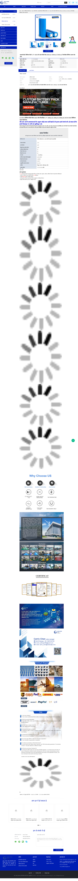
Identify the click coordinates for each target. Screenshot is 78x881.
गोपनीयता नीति (38, 873)
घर (4, 6)
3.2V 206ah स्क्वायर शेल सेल (44, 794)
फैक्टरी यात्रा (3, 30)
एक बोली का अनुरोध (4, 43)
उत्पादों (14, 6)
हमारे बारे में (24, 6)
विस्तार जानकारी (22, 70)
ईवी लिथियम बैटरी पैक (8, 14)
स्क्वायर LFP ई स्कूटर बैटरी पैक (25, 794)
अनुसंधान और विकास (50, 863)
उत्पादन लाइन (48, 859)
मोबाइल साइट (47, 873)
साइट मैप (30, 873)
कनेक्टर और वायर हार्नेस (8, 24)
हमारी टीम (34, 865)
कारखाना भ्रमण (33, 6)
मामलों (52, 6)
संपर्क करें (42, 6)
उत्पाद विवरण (31, 70)
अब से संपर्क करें (48, 51)
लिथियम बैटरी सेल (8, 21)
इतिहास (34, 861)
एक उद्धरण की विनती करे (62, 6)
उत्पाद (8, 11)
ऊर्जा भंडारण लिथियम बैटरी (8, 17)
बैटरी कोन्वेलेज (3, 38)
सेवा (33, 863)
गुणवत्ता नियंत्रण (3, 33)
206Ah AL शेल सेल (34, 794)
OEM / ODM (48, 861)
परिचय (34, 859)
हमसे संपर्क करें (3, 35)
